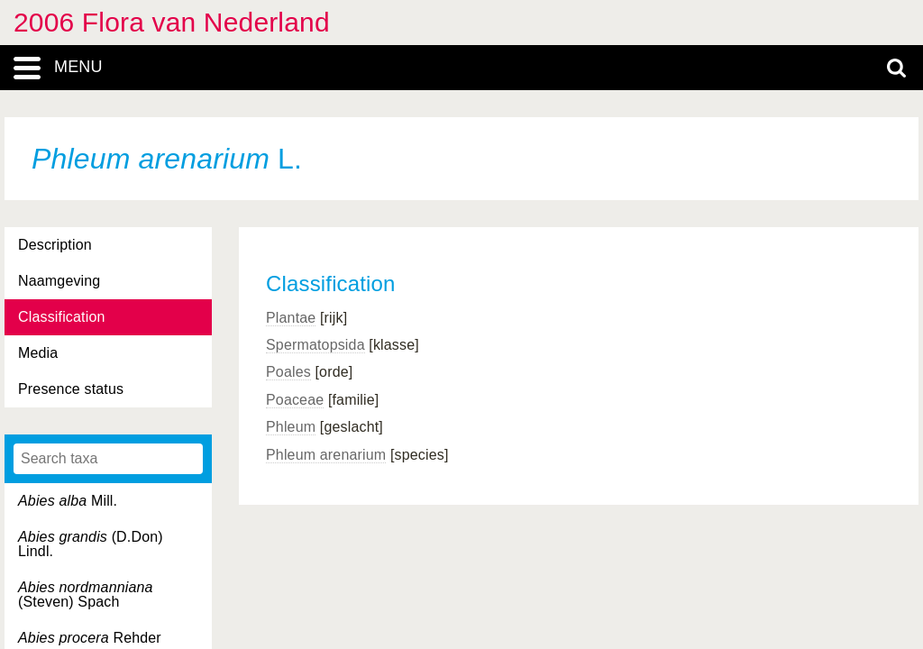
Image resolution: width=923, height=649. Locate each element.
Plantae (290, 317)
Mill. (67, 500)
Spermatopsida (315, 344)
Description (55, 244)
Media (38, 353)
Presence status (70, 389)
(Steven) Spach (85, 594)
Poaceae (295, 399)
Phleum (290, 426)
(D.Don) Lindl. (90, 544)
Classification (61, 316)
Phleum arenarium (326, 454)
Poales (288, 371)
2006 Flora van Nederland (172, 22)
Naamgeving (59, 280)
